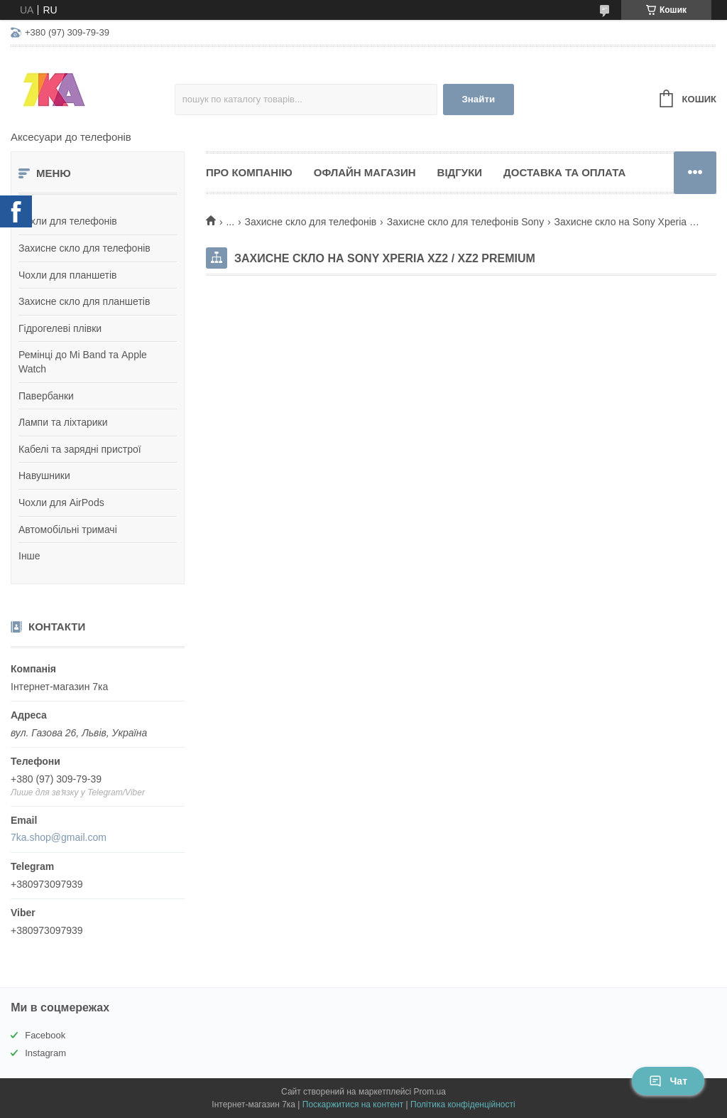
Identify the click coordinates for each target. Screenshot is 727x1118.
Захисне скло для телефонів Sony (465, 221)
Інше (29, 555)
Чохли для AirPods (61, 502)
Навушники (44, 475)
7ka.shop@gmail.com (58, 837)
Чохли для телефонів (67, 221)
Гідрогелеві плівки (60, 328)
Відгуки (459, 172)
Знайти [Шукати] (478, 99)
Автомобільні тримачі (67, 529)
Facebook (45, 1035)
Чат (668, 1081)
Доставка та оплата (564, 172)
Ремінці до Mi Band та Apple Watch (82, 362)
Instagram (45, 1053)
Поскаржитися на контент (352, 1104)
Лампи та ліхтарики (63, 422)
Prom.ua (430, 1092)
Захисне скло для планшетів (84, 301)
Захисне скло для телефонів (84, 248)
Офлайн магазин (365, 172)
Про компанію (249, 172)
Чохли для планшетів (67, 275)
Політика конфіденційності (462, 1104)
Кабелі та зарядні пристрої (79, 449)
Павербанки (46, 396)
